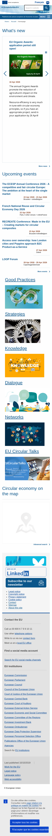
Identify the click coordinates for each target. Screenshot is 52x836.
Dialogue (13, 382)
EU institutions (22, 750)
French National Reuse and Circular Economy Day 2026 (23, 208)
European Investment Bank (17, 722)
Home (7, 21)
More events (42, 272)
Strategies (15, 314)
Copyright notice (16, 594)
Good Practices (20, 279)
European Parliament (14, 680)
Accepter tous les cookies (24, 822)
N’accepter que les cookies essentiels (30, 829)
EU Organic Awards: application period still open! (22, 45)
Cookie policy (15, 600)
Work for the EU (12, 767)
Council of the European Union (19, 689)
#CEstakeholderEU (10, 7)
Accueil (13, 21)
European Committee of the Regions (22, 717)
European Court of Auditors (17, 703)
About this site (15, 608)
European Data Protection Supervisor (22, 731)
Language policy (12, 775)
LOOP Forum (10, 259)
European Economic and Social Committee (25, 713)
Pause (46, 52)
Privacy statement (17, 597)
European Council (13, 685)
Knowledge (16, 348)
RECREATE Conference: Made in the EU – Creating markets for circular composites (26, 225)
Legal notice (14, 591)
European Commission (15, 675)
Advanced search (42, 12)
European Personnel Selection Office (22, 736)
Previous (6, 73)
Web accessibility (12, 779)
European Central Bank (15, 699)
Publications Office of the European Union (25, 741)
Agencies (9, 745)
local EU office (24, 643)
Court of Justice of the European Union (23, 694)
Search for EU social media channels (22, 660)
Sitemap (12, 605)
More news (43, 166)
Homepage (22, 21)
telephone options (23, 633)
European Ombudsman (15, 727)
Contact (12, 602)
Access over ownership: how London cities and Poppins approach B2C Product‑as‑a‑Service (24, 243)
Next (45, 73)
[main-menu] (48, 17)
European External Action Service (20, 708)
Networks (14, 416)
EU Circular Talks (22, 451)
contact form (29, 638)
